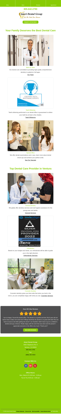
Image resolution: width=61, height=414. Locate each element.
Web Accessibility (36, 411)
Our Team (30, 75)
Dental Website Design (45, 411)
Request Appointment (30, 22)
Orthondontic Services (30, 255)
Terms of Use (28, 411)
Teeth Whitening (30, 117)
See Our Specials (30, 160)
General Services (30, 213)
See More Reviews (30, 330)
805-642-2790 (30, 9)
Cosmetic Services (47, 296)
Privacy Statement (20, 411)
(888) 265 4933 (30, 355)
